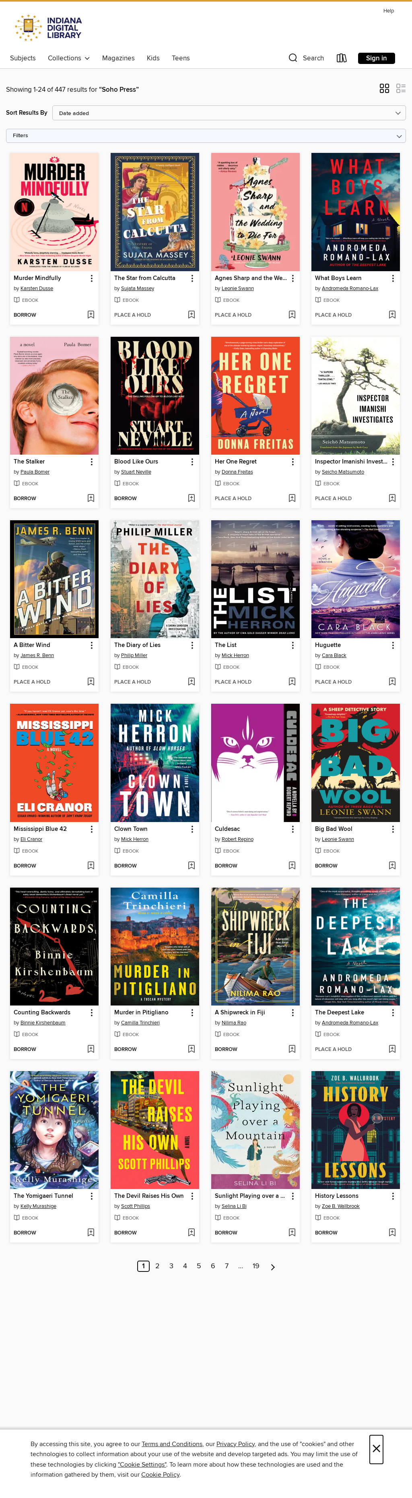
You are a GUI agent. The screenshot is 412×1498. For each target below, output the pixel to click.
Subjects (23, 58)
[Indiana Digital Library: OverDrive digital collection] (49, 27)
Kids (153, 58)
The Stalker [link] (29, 462)
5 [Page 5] (199, 1266)
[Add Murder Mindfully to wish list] (91, 315)
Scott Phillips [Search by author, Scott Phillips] (135, 1206)
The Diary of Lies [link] (137, 645)
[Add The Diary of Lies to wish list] (191, 682)
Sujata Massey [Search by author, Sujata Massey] (137, 288)
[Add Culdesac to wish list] (292, 866)
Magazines (118, 58)
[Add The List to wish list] (292, 682)
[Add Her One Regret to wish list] (292, 499)
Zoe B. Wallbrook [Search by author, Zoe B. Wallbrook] (341, 1206)
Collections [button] (69, 58)
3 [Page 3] (171, 1266)
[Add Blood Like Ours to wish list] (191, 499)
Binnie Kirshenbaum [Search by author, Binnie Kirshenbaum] (43, 1023)
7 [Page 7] (227, 1266)
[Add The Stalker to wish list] (91, 499)
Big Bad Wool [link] (333, 829)
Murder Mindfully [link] (37, 278)
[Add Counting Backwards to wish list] (91, 1050)
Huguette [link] (328, 645)
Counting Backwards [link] (42, 1012)
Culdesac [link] (227, 829)
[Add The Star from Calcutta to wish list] (191, 315)
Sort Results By (26, 113)
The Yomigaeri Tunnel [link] (43, 1196)
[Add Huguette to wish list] (392, 682)
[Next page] (273, 1266)
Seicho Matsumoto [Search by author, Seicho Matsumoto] (343, 472)
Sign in (376, 58)
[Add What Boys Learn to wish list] (392, 315)
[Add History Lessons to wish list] (392, 1233)
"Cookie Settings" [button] (142, 1465)
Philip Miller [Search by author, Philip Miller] (134, 655)
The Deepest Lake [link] (339, 1012)
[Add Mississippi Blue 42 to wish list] (91, 866)
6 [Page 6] (213, 1266)
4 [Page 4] (185, 1266)
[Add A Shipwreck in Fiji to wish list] (292, 1050)
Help (388, 11)
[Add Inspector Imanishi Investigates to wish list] (392, 499)
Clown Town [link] (131, 829)
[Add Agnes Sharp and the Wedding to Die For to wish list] (292, 315)
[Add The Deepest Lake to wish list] (392, 1050)
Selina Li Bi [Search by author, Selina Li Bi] (234, 1206)
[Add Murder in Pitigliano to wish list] (191, 1050)
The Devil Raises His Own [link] (149, 1196)
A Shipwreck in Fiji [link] (240, 1012)
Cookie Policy (160, 1475)
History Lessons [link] (336, 1196)
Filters (20, 135)
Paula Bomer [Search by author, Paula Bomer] (35, 472)
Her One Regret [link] (236, 462)
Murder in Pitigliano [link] (141, 1012)
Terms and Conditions (172, 1444)
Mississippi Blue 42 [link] (40, 829)
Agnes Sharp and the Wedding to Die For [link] (251, 278)
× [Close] (376, 1449)
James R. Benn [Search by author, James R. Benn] (37, 655)
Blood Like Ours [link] (136, 462)
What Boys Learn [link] (338, 278)
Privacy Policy (235, 1444)
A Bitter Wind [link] (32, 645)
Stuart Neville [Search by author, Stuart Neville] (136, 472)
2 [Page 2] (157, 1266)
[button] (305, 60)
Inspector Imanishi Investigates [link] (352, 462)
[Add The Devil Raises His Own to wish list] (191, 1233)
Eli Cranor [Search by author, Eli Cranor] (31, 839)
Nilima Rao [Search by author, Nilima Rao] (234, 1023)
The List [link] (226, 645)
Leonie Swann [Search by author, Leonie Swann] (238, 288)
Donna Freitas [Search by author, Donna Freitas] (237, 472)
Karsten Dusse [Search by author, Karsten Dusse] (37, 288)
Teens (181, 58)
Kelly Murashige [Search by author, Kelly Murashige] (38, 1206)
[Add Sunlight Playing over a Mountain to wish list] (292, 1233)
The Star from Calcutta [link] (144, 278)
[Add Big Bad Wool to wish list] (392, 866)
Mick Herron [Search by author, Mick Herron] (235, 655)
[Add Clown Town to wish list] (191, 866)
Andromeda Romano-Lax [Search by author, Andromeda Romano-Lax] (350, 288)
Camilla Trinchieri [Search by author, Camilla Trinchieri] (140, 1023)
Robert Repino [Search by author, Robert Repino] (237, 839)
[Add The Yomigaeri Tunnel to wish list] (91, 1233)
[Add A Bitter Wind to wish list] (91, 682)
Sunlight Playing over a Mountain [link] (251, 1196)
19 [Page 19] (256, 1266)
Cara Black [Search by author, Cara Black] (334, 655)
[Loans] (342, 60)
